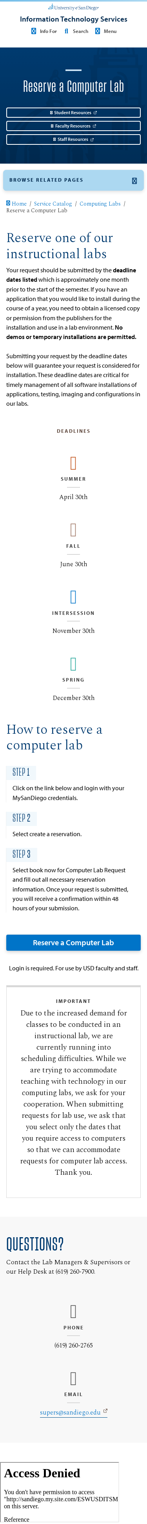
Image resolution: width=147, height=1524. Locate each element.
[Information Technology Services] (73, 18)
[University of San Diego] (73, 6)
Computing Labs (100, 204)
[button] (73, 180)
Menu (104, 31)
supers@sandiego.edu (70, 1412)
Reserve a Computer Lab (73, 942)
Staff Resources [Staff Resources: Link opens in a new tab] (70, 139)
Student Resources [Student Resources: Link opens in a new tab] (70, 112)
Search (75, 31)
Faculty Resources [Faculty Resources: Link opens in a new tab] (70, 126)
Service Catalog (53, 204)
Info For (43, 31)
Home (16, 204)
